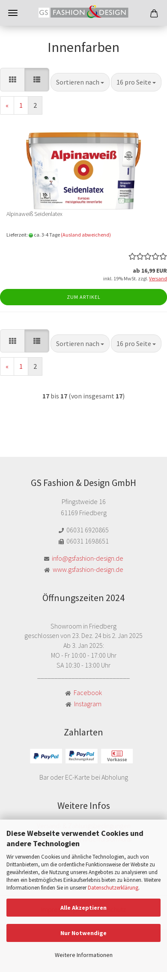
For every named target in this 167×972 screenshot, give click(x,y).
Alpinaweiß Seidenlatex (34, 214)
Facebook (88, 692)
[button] (12, 79)
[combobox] (80, 82)
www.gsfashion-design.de (88, 569)
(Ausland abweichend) (86, 234)
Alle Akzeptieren (83, 907)
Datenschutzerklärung (113, 887)
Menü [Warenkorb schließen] (13, 12)
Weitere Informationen (84, 955)
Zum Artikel (84, 297)
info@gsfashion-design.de (87, 558)
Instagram (87, 703)
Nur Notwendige (83, 933)
